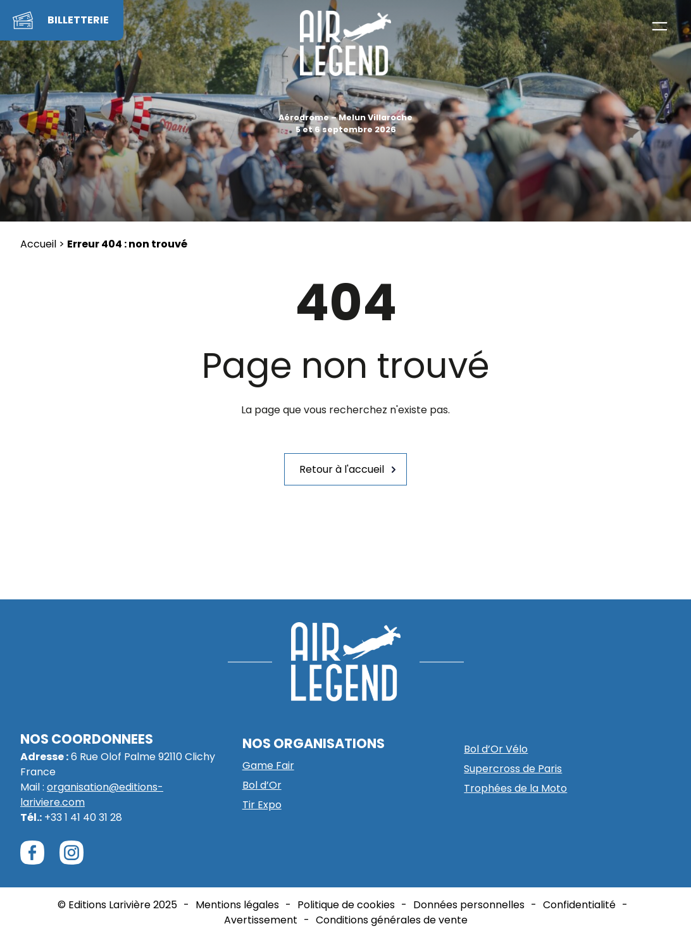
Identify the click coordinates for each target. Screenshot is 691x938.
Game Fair (268, 765)
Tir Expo (262, 804)
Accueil (38, 244)
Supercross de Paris (513, 768)
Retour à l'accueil (341, 469)
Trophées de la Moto (515, 788)
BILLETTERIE (78, 20)
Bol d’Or (262, 785)
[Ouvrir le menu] (660, 26)
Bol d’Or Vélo (496, 749)
